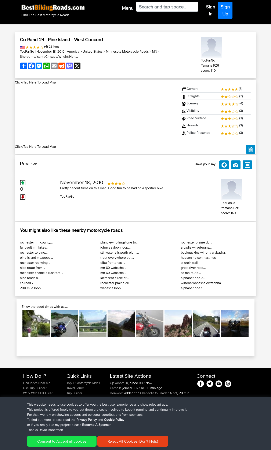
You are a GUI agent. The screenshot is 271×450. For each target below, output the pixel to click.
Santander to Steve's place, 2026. (166, 418)
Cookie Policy (100, 444)
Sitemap (62, 444)
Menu (127, 8)
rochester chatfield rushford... (41, 272)
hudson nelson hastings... (199, 257)
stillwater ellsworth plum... (119, 252)
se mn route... (191, 272)
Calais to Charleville (153, 403)
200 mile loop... (31, 288)
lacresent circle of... (114, 277)
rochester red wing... (35, 262)
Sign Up (225, 10)
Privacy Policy (80, 444)
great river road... (193, 267)
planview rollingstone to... (119, 242)
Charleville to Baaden (154, 393)
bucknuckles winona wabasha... (204, 252)
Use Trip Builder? (35, 388)
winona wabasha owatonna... (202, 282)
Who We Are (75, 398)
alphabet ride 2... (193, 277)
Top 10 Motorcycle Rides (83, 383)
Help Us (72, 408)
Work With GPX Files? (38, 393)
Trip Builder (74, 393)
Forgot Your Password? (39, 398)
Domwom (117, 393)
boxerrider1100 (120, 413)
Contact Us (74, 403)
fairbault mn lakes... (34, 247)
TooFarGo (27, 51)
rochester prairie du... (116, 282)
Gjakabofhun (119, 383)
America (73, 51)
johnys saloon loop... (115, 247)
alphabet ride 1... (193, 288)
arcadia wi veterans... (196, 247)
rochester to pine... (34, 252)
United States (92, 51)
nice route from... (32, 267)
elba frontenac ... (112, 262)
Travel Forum (75, 388)
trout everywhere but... (117, 257)
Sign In (210, 10)
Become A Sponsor (36, 403)
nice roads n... (30, 277)
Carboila (116, 388)
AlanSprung (118, 418)
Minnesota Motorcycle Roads (127, 51)
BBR (142, 383)
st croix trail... (190, 262)
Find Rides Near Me (36, 383)
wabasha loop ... (112, 288)
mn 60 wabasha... (113, 267)
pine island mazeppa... (36, 257)
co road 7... (28, 282)
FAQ (26, 408)
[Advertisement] (95, 114)
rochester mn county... (36, 242)
